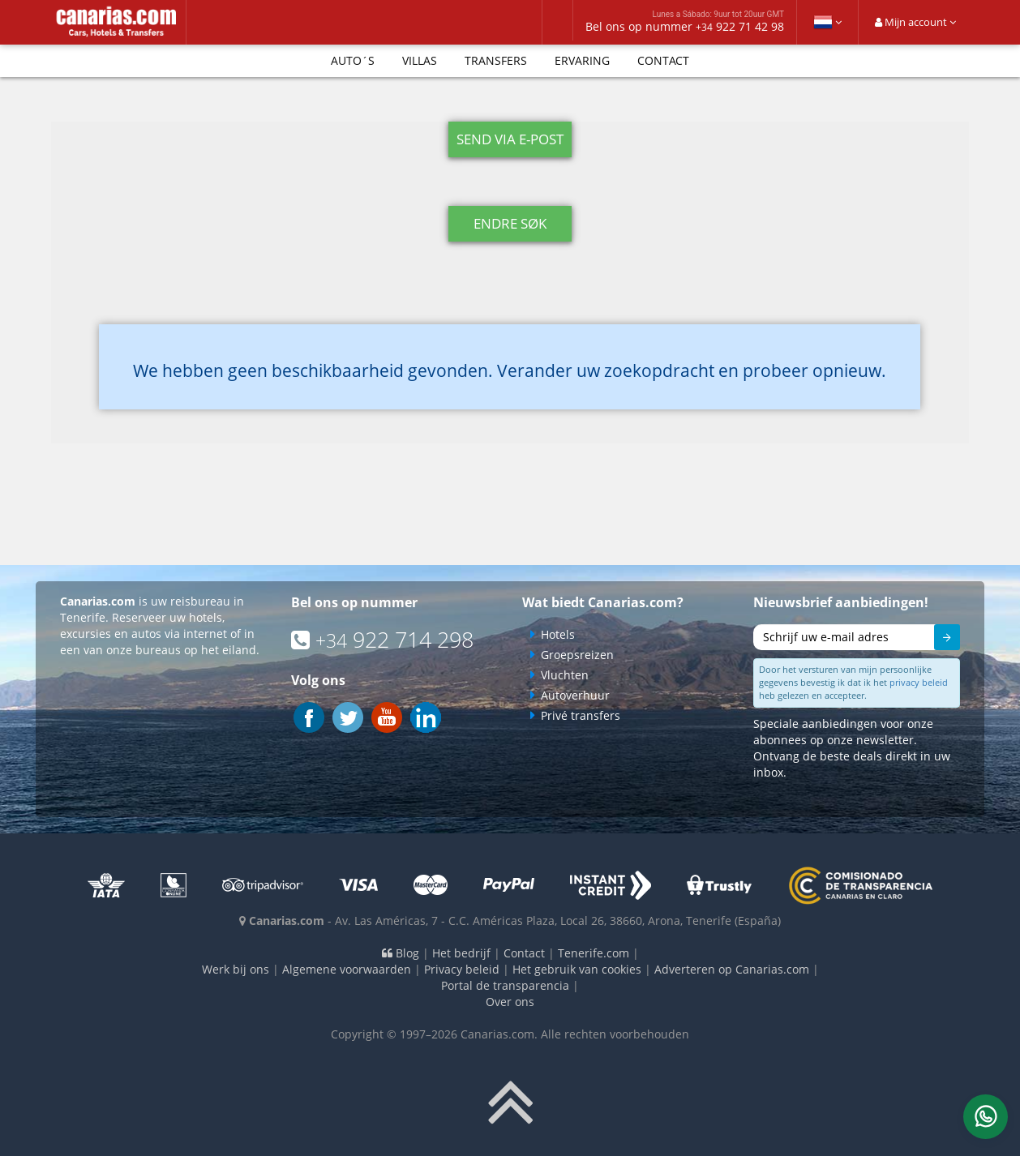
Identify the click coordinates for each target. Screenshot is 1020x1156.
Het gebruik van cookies (576, 969)
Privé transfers (580, 715)
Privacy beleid (461, 969)
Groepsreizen (577, 654)
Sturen (939, 639)
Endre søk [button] (510, 223)
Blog (400, 953)
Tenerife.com (593, 953)
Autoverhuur (575, 695)
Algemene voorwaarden (346, 969)
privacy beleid (918, 682)
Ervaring (582, 60)
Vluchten (565, 675)
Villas (419, 60)
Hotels (558, 634)
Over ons (510, 1001)
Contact (663, 60)
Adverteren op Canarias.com (731, 969)
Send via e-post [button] (510, 139)
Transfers (496, 60)
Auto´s (353, 60)
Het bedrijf (461, 953)
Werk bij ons (235, 969)
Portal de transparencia (505, 985)
